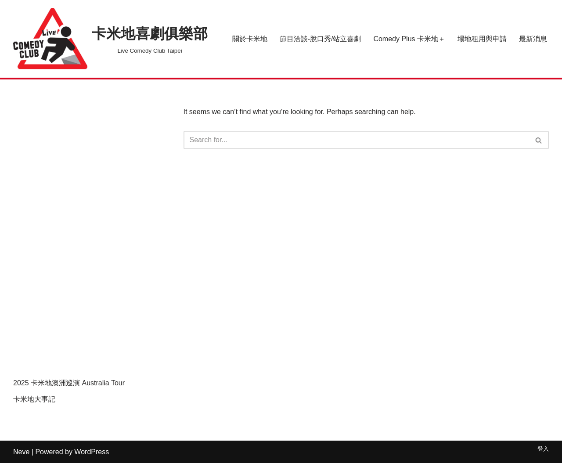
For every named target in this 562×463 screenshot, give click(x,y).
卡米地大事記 (34, 399)
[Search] (357, 140)
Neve (21, 452)
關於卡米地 (249, 39)
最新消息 (533, 39)
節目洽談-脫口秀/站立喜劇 (320, 39)
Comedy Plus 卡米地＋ (409, 39)
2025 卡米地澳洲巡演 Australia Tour (69, 383)
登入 (543, 448)
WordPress (91, 452)
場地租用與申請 (482, 39)
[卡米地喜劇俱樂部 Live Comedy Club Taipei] (110, 39)
